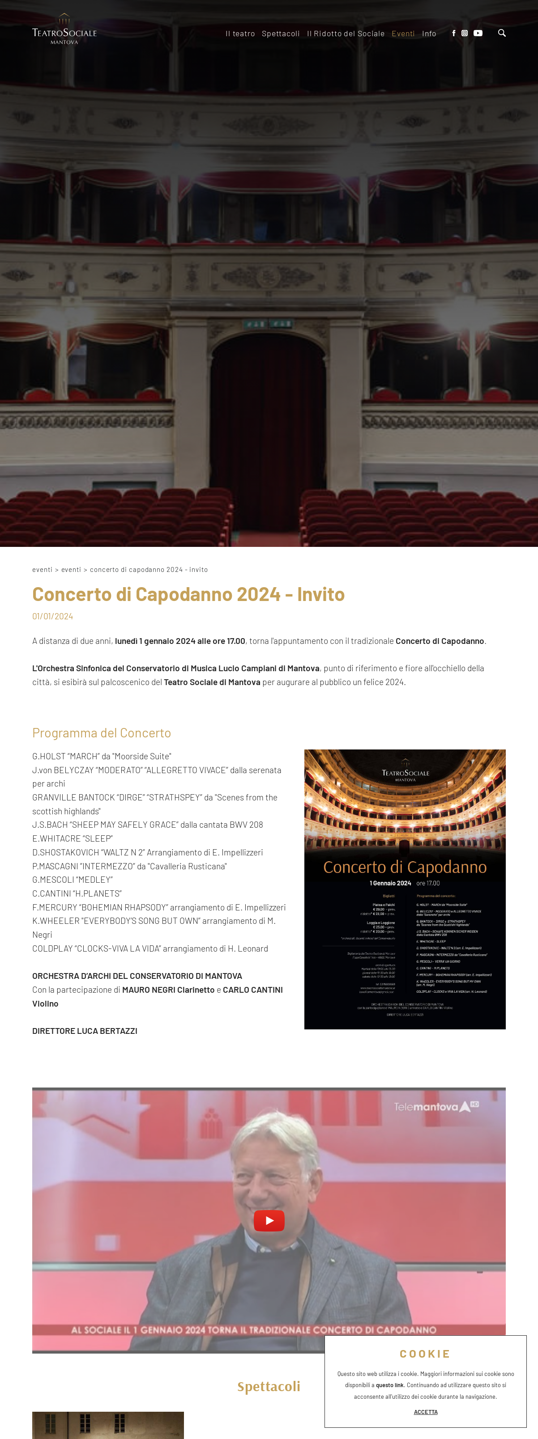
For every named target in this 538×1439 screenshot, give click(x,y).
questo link (390, 1384)
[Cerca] (502, 34)
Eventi (71, 569)
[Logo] (64, 29)
